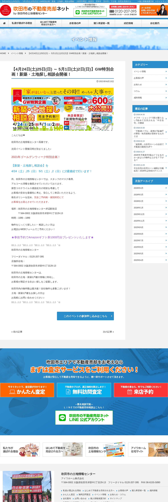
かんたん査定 (69, 494)
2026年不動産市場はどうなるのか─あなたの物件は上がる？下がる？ (149, 156)
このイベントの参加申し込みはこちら (85, 316)
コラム (137, 91)
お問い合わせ (81, 498)
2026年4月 (138, 188)
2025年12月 (139, 214)
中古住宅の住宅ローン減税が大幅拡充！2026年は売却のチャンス (149, 168)
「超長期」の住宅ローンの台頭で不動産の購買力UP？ (149, 144)
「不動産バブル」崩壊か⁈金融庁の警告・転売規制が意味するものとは (149, 132)
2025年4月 (138, 260)
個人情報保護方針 (146, 1)
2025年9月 (138, 227)
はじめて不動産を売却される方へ (99, 490)
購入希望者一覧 (139, 490)
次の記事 (107, 332)
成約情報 (138, 97)
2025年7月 (138, 240)
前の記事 (17, 332)
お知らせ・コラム (118, 494)
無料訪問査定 (85, 494)
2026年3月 (138, 194)
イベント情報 (17, 53)
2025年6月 (138, 247)
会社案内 (67, 498)
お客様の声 (139, 78)
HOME (3, 53)
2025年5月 (138, 253)
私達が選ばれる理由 (72, 490)
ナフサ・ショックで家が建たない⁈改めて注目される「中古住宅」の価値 (149, 119)
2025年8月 (138, 234)
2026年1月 (138, 208)
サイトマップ (162, 1)
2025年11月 (139, 221)
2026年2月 (138, 201)
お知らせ (138, 84)
